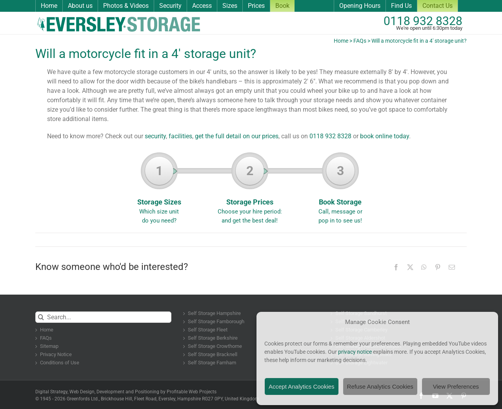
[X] (410, 267)
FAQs (359, 41)
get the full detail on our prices (236, 136)
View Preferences (456, 386)
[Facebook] (396, 267)
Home (341, 41)
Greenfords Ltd (82, 399)
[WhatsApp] (424, 267)
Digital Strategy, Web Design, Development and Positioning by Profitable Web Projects (125, 392)
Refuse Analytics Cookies (380, 386)
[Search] (41, 317)
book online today (384, 136)
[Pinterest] (438, 267)
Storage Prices (249, 191)
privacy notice (355, 352)
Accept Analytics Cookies (302, 386)
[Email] (452, 267)
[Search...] (103, 317)
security (155, 136)
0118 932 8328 (423, 21)
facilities (180, 136)
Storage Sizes (159, 191)
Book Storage (340, 191)
